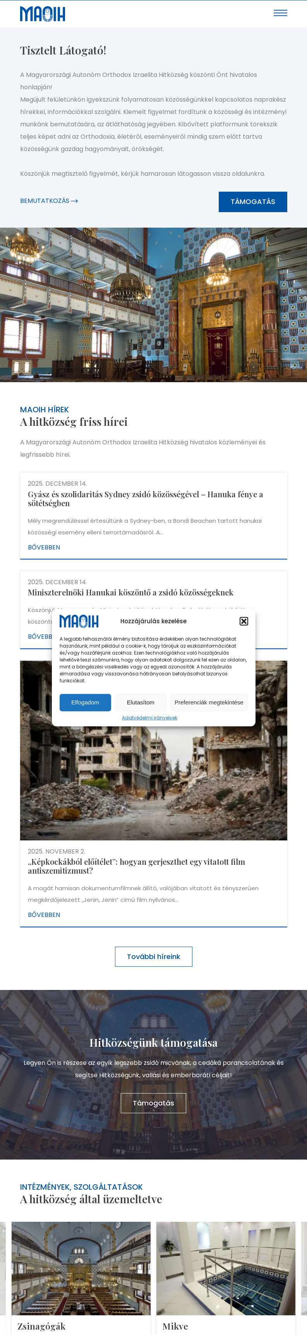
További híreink (153, 956)
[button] (244, 621)
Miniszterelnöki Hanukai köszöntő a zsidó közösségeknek (130, 592)
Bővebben (44, 547)
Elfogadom (85, 702)
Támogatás (253, 201)
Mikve (175, 1326)
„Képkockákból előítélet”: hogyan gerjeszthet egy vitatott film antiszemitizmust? (136, 866)
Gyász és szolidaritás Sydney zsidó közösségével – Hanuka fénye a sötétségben (145, 498)
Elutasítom (140, 702)
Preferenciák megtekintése (209, 702)
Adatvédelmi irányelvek (149, 718)
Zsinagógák (41, 1326)
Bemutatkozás (49, 200)
